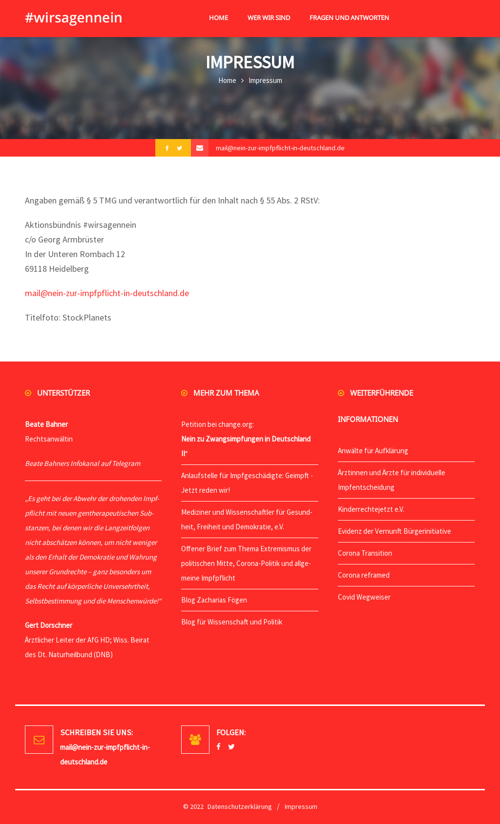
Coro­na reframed (364, 575)
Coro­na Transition (365, 553)
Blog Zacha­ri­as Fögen (214, 599)
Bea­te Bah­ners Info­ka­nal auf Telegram (82, 463)
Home (227, 80)
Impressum (301, 806)
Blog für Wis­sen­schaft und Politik (231, 621)
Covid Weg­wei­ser (364, 597)
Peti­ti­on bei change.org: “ (246, 439)
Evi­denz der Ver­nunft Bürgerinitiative (394, 531)
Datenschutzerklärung (240, 806)
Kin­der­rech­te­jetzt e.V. (371, 509)
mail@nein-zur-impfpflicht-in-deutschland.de (280, 147)
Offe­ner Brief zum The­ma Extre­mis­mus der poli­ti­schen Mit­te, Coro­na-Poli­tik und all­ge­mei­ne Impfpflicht (246, 563)
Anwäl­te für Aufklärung (373, 450)
